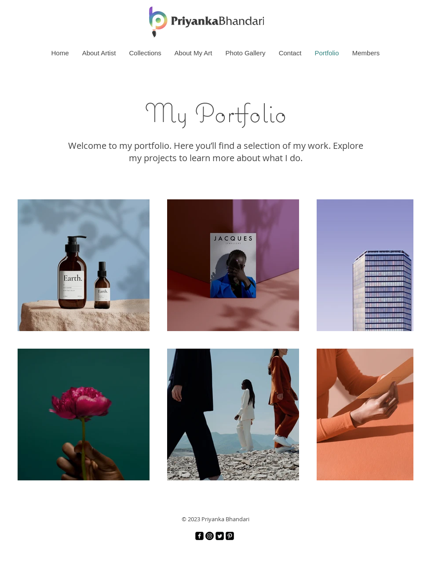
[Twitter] (220, 536)
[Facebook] (199, 536)
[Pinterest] (230, 536)
